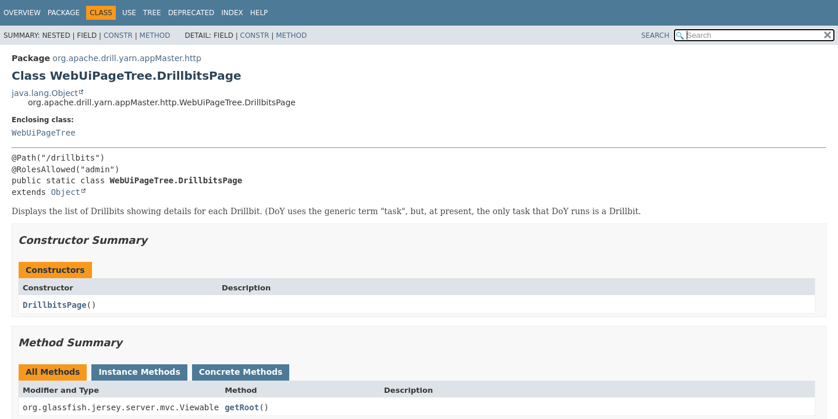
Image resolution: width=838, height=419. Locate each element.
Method (155, 35)
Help (259, 13)
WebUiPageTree (44, 132)
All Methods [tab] (53, 372)
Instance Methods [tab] (139, 372)
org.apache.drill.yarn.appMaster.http (126, 58)
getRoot (242, 407)
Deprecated (191, 13)
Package (64, 13)
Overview (22, 13)
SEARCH (655, 35)
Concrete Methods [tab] (241, 372)
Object (65, 192)
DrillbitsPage (55, 305)
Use (129, 13)
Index (232, 13)
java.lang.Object (45, 93)
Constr (118, 35)
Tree (152, 13)
